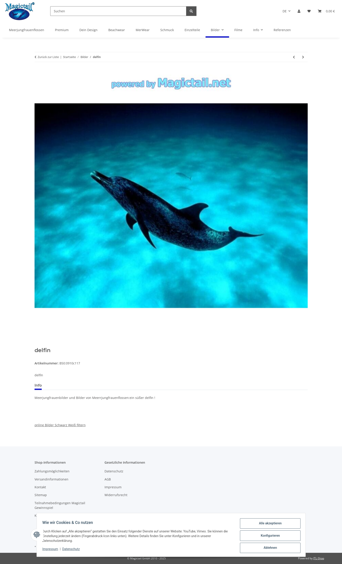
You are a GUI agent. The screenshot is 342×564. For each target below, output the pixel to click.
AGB (108, 479)
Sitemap (41, 495)
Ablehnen (268, 548)
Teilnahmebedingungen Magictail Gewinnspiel (60, 505)
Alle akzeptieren (268, 525)
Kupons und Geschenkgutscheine (60, 515)
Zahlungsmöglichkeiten (52, 471)
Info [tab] (38, 385)
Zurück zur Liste (48, 57)
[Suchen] (118, 11)
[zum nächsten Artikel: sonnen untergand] (303, 57)
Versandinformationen (51, 479)
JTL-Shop (318, 558)
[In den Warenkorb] (38, 344)
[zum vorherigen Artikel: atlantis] (293, 57)
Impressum (52, 550)
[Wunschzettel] (309, 11)
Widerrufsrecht (116, 495)
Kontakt (40, 487)
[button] (299, 11)
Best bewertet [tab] (62, 385)
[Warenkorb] (326, 11)
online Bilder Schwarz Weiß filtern (60, 425)
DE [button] (285, 11)
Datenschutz (72, 550)
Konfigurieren (268, 536)
